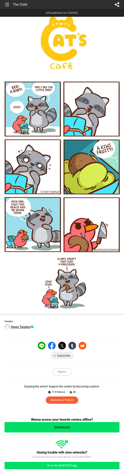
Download (62, 427)
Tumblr (72, 345)
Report (62, 371)
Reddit (82, 345)
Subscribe (63, 355)
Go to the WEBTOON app (62, 465)
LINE (42, 345)
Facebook (52, 345)
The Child (20, 4)
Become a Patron (62, 400)
